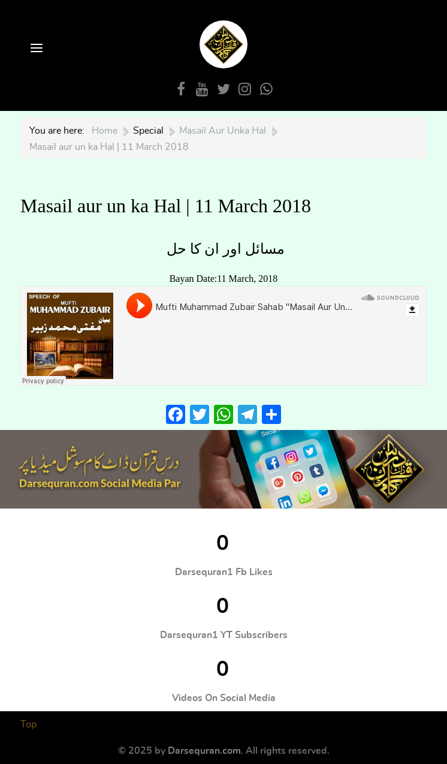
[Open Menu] (35, 49)
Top (28, 724)
